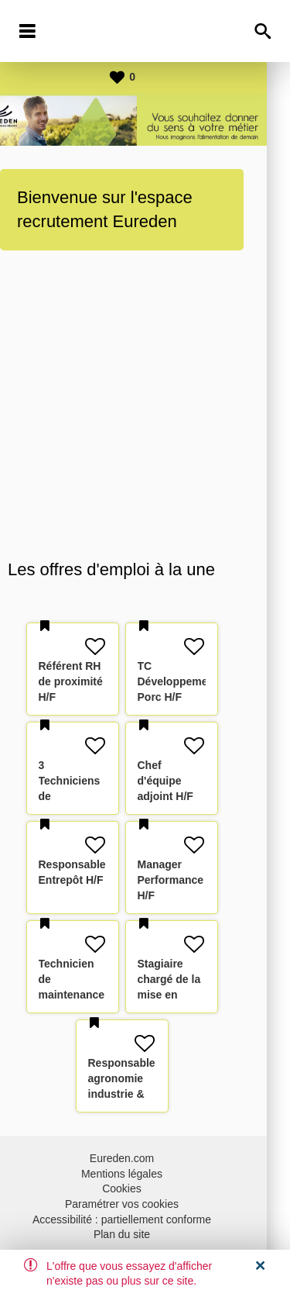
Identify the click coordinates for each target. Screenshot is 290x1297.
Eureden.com (145, 1158)
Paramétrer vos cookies (145, 1204)
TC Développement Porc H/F (201, 681)
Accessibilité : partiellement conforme (145, 1219)
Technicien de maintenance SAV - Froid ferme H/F (95, 994)
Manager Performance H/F (194, 880)
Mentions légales (145, 1174)
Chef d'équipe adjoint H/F (189, 780)
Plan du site (145, 1234)
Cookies (145, 1188)
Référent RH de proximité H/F (94, 681)
